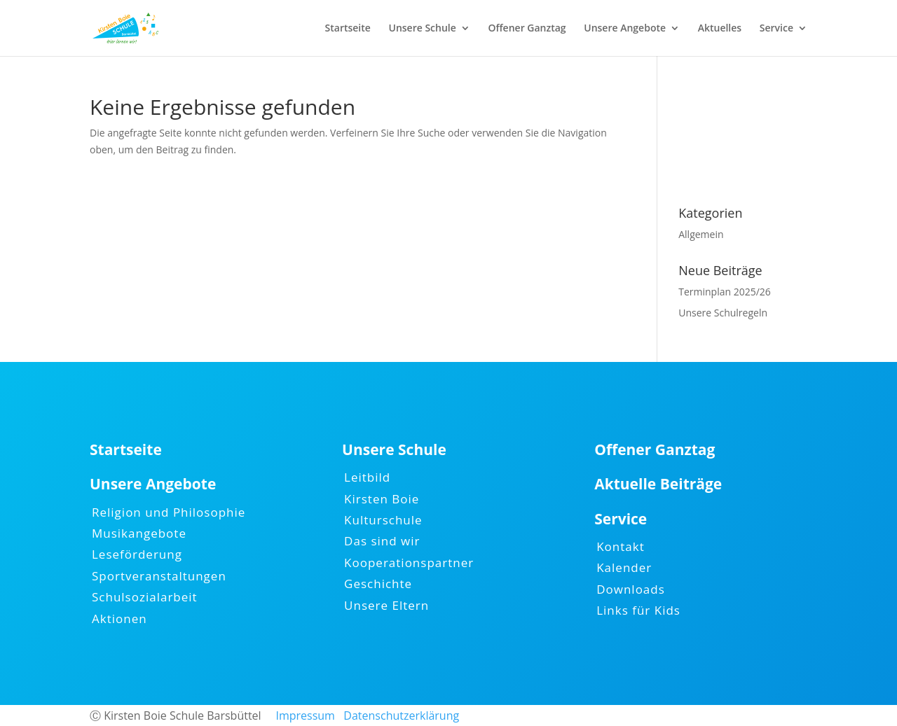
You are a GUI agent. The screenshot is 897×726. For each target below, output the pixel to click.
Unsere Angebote (625, 28)
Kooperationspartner (409, 562)
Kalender (624, 567)
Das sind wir (382, 541)
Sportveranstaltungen (159, 576)
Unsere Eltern (386, 605)
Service (776, 28)
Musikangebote (139, 533)
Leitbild (367, 477)
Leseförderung (137, 554)
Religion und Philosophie (168, 512)
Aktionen (119, 618)
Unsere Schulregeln (722, 312)
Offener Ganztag (527, 28)
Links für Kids (638, 610)
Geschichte (378, 583)
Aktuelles (719, 28)
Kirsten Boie (381, 499)
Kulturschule (383, 520)
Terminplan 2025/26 (724, 291)
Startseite (348, 28)
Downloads (630, 589)
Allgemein (700, 234)
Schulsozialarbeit (145, 597)
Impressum (304, 715)
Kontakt (620, 546)
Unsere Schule (422, 28)
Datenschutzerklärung (401, 715)
